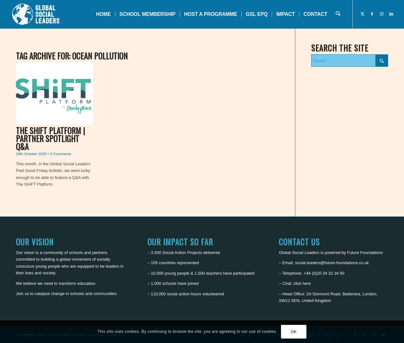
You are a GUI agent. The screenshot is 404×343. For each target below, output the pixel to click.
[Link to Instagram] (382, 14)
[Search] (338, 14)
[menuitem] (103, 14)
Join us (22, 293)
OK (294, 332)
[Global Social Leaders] (36, 14)
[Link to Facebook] (372, 14)
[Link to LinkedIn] (391, 14)
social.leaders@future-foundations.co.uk (332, 262)
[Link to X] (362, 14)
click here (302, 283)
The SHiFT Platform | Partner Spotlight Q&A (50, 138)
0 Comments (60, 154)
